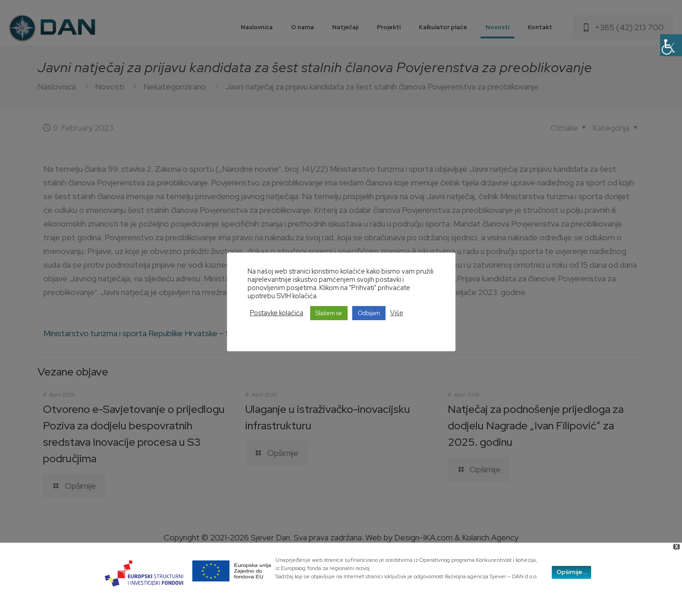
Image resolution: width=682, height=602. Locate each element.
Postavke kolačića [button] (276, 313)
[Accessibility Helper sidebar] (671, 45)
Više (396, 313)
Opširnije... (571, 572)
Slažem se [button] (329, 313)
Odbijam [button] (369, 313)
